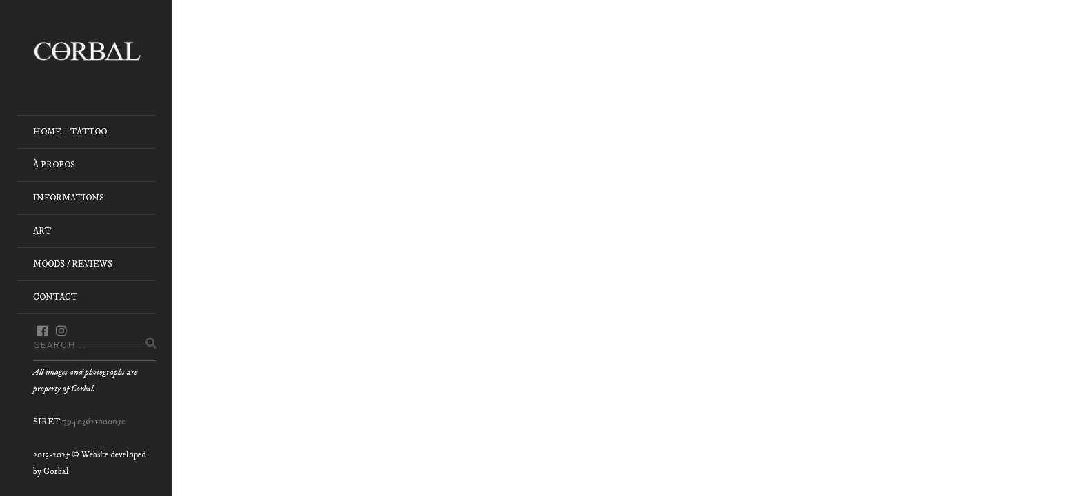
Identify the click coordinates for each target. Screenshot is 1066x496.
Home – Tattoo (70, 131)
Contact (55, 296)
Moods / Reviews (72, 263)
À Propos (54, 164)
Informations (68, 197)
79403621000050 (94, 421)
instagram (61, 330)
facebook (41, 330)
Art (42, 230)
